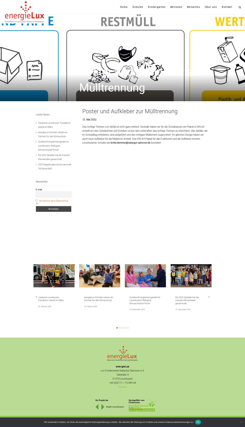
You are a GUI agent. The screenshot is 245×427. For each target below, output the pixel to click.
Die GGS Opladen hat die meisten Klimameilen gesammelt (187, 300)
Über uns (211, 6)
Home (124, 6)
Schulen (137, 6)
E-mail (39, 189)
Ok (198, 422)
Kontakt (227, 6)
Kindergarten (157, 6)
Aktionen (176, 6)
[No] (241, 422)
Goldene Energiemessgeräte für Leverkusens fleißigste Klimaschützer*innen (53, 145)
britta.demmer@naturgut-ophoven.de (130, 142)
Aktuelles (193, 6)
